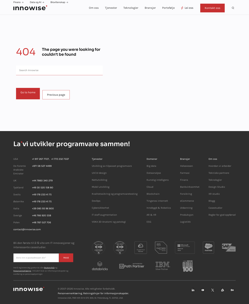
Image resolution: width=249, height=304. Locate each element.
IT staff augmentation (104, 212)
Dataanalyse (154, 170)
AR (148, 212)
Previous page (58, 92)
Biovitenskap (59, 2)
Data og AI (37, 2)
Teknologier (130, 8)
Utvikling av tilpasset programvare (112, 163)
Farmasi (185, 170)
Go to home (27, 92)
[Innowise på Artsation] (222, 288)
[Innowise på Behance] (232, 288)
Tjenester (111, 8)
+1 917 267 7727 (40, 156)
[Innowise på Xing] (212, 288)
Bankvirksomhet (189, 184)
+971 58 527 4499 (42, 163)
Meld (65, 255)
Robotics (165, 205)
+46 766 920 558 (41, 213)
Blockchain (153, 191)
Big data (151, 163)
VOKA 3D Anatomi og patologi (109, 219)
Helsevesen (186, 163)
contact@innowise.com (27, 227)
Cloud (150, 184)
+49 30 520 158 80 (42, 185)
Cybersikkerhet (100, 205)
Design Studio (217, 184)
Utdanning (186, 205)
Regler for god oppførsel (222, 212)
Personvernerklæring (22, 269)
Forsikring (186, 191)
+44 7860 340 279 (42, 178)
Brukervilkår (49, 265)
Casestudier (215, 205)
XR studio (214, 191)
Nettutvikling (99, 177)
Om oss (94, 8)
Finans (18, 2)
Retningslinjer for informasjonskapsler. (106, 291)
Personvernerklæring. (70, 291)
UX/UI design (99, 170)
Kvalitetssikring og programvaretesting (115, 191)
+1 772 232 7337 (59, 156)
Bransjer (150, 8)
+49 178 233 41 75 (42, 192)
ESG (149, 219)
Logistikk (185, 219)
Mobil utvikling (100, 184)
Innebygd (152, 205)
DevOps (96, 198)
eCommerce (187, 198)
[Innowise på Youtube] (202, 288)
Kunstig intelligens (158, 177)
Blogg (212, 198)
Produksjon (186, 212)
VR (154, 212)
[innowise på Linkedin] (192, 288)
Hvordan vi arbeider (220, 163)
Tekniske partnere (219, 170)
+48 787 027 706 (41, 220)
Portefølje (168, 8)
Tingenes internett (157, 198)
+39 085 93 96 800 (43, 206)
